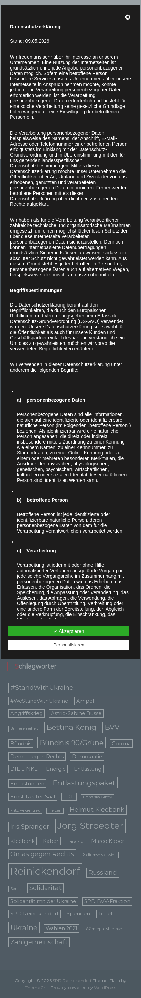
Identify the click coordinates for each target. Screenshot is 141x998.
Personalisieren (68, 644)
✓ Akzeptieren (69, 631)
